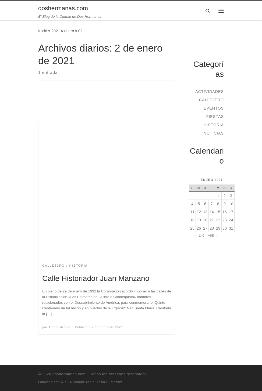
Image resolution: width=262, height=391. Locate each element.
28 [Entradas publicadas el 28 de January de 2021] (212, 228)
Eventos (214, 108)
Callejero (211, 100)
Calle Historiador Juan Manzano (95, 278)
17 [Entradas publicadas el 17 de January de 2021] (231, 212)
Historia (214, 125)
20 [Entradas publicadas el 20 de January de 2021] (205, 220)
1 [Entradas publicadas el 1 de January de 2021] (218, 196)
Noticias (214, 133)
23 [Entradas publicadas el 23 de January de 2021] (224, 220)
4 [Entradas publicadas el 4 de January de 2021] (192, 204)
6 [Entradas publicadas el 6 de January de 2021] (205, 204)
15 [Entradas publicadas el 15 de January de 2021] (218, 212)
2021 (55, 31)
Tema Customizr (109, 381)
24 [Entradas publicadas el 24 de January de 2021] (231, 220)
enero (69, 31)
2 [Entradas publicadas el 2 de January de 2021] (225, 196)
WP (63, 381)
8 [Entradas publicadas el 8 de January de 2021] (218, 204)
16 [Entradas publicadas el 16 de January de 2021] (224, 212)
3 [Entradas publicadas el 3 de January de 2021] (231, 196)
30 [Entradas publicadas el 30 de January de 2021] (224, 228)
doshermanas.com (69, 374)
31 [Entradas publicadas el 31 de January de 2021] (231, 228)
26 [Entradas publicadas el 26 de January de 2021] (199, 228)
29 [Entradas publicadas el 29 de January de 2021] (218, 228)
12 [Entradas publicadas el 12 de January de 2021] (199, 212)
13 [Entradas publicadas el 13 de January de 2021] (205, 212)
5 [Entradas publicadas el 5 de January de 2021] (199, 204)
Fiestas (215, 116)
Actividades (209, 91)
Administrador (59, 327)
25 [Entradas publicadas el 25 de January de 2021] (192, 228)
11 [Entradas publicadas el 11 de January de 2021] (192, 212)
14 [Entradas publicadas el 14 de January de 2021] (212, 212)
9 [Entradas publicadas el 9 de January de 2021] (225, 204)
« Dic (200, 235)
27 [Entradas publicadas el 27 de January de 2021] (205, 228)
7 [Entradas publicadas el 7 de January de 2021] (212, 204)
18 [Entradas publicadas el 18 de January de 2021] (192, 220)
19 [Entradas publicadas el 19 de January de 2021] (199, 220)
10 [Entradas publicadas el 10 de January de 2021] (231, 204)
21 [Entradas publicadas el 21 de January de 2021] (212, 220)
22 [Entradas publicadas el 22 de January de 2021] (218, 220)
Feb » (212, 235)
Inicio (42, 31)
